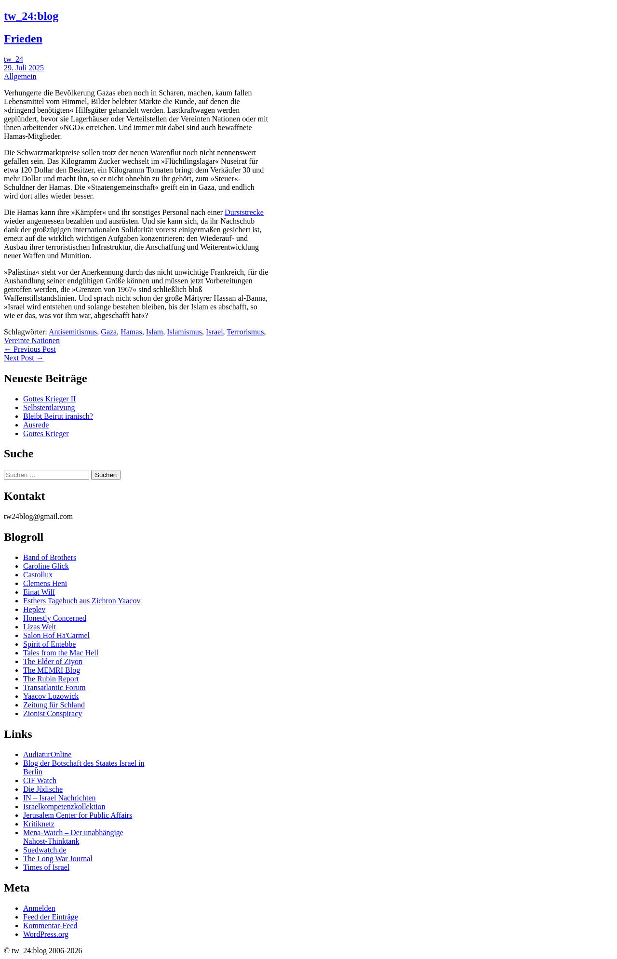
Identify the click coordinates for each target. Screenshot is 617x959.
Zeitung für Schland (54, 705)
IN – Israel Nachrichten (59, 798)
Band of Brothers (49, 557)
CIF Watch (39, 780)
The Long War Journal (58, 858)
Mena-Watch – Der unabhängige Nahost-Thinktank (73, 836)
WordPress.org (45, 934)
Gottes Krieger (46, 433)
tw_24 (13, 59)
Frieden (23, 38)
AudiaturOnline (47, 754)
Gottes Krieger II (49, 399)
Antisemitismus (73, 332)
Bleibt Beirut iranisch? (58, 416)
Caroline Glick (46, 566)
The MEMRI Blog (51, 670)
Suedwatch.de (44, 850)
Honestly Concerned (54, 618)
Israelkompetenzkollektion (64, 806)
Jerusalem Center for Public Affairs (77, 815)
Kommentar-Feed (50, 925)
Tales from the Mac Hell (60, 653)
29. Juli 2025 (24, 68)
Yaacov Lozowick (51, 696)
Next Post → (24, 358)
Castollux (38, 575)
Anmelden (39, 908)
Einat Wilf (39, 592)
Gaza (109, 332)
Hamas (131, 332)
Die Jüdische (43, 789)
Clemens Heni (45, 583)
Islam (154, 332)
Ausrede (36, 425)
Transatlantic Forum (54, 687)
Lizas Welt (39, 627)
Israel (214, 332)
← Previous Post (30, 349)
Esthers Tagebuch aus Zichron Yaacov (81, 601)
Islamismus (184, 332)
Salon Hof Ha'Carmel (56, 635)
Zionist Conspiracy (52, 713)
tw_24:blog (31, 16)
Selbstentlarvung (49, 407)
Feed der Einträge (50, 917)
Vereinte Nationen (32, 340)
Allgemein (20, 76)
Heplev (34, 609)
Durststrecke (244, 212)
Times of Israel (46, 867)
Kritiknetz (38, 824)
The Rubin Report (51, 679)
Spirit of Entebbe (49, 644)
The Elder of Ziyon (52, 661)
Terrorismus (245, 332)
